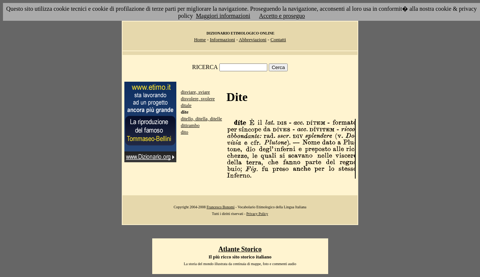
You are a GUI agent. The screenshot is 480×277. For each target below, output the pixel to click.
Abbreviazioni (252, 39)
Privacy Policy (257, 214)
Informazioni (222, 39)
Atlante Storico (239, 249)
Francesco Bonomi (221, 207)
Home (200, 39)
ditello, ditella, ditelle (201, 118)
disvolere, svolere (198, 98)
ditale (186, 105)
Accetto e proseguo (282, 16)
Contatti (278, 39)
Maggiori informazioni (223, 16)
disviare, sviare (195, 92)
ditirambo (190, 125)
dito (184, 132)
